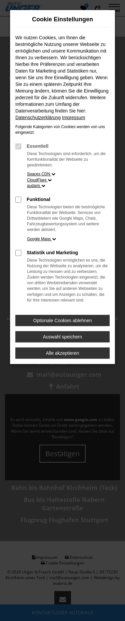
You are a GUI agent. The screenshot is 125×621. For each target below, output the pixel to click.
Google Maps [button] (41, 239)
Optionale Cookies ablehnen (62, 320)
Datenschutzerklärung (38, 117)
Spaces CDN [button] (41, 174)
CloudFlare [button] (39, 180)
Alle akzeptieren (62, 353)
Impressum (73, 117)
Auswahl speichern (62, 336)
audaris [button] (36, 185)
